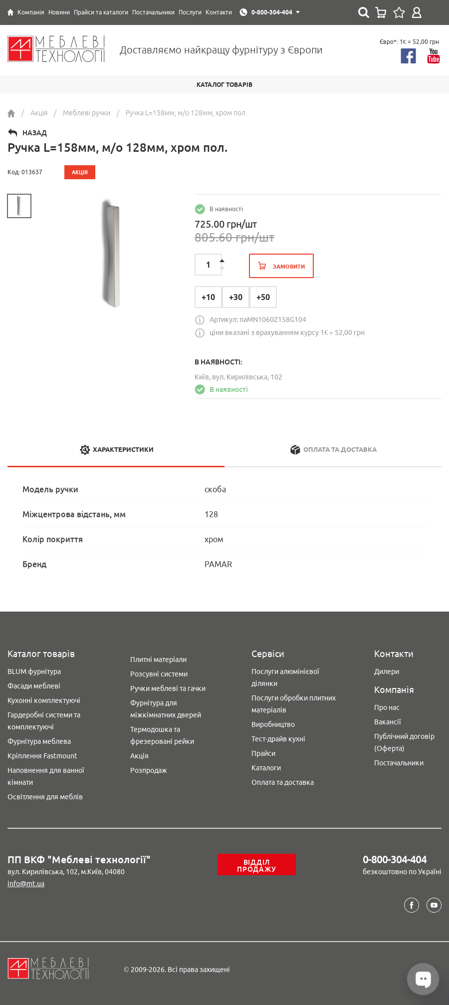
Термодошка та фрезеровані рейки (162, 735)
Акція (139, 756)
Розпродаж (148, 770)
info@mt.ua (25, 884)
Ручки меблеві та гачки (168, 688)
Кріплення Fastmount (42, 756)
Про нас (387, 707)
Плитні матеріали (158, 660)
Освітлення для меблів (45, 797)
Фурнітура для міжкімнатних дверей (165, 709)
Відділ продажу (256, 865)
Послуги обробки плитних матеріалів (293, 704)
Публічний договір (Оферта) (404, 742)
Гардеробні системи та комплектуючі (43, 721)
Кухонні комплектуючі (43, 700)
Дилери (386, 671)
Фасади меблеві (33, 686)
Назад (34, 132)
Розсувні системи (159, 674)
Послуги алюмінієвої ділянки (285, 677)
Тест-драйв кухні (278, 739)
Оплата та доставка (282, 782)
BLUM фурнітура (34, 671)
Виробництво (273, 724)
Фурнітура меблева (39, 741)
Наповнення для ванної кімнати (45, 776)
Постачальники (399, 763)
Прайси (263, 753)
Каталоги (266, 768)
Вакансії (387, 722)
